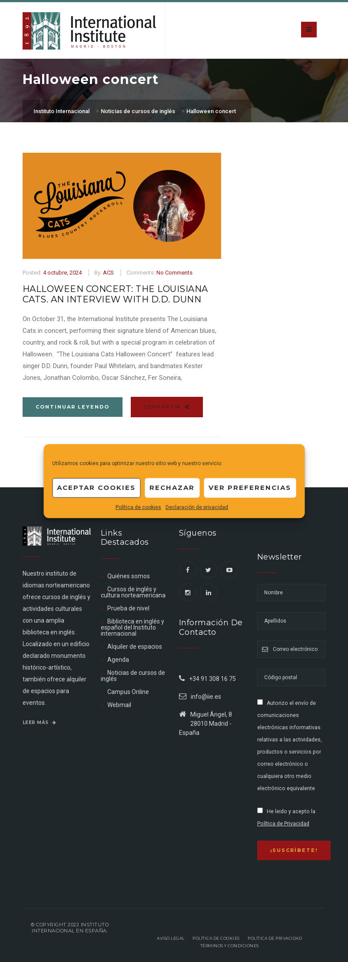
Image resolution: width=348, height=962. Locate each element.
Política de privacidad (275, 938)
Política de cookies (138, 507)
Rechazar (172, 487)
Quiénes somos (128, 576)
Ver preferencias (250, 487)
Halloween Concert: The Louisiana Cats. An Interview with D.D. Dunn (115, 294)
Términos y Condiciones (229, 945)
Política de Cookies (216, 938)
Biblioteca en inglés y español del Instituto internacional (132, 627)
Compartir (167, 407)
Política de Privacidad (283, 824)
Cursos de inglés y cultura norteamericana (133, 592)
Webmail (119, 704)
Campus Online (128, 691)
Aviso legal (171, 938)
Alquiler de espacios (134, 646)
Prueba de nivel (128, 608)
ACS (108, 272)
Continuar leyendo (72, 407)
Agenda (118, 659)
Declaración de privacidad (197, 507)
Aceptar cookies (96, 487)
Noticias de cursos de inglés (133, 675)
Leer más (39, 722)
